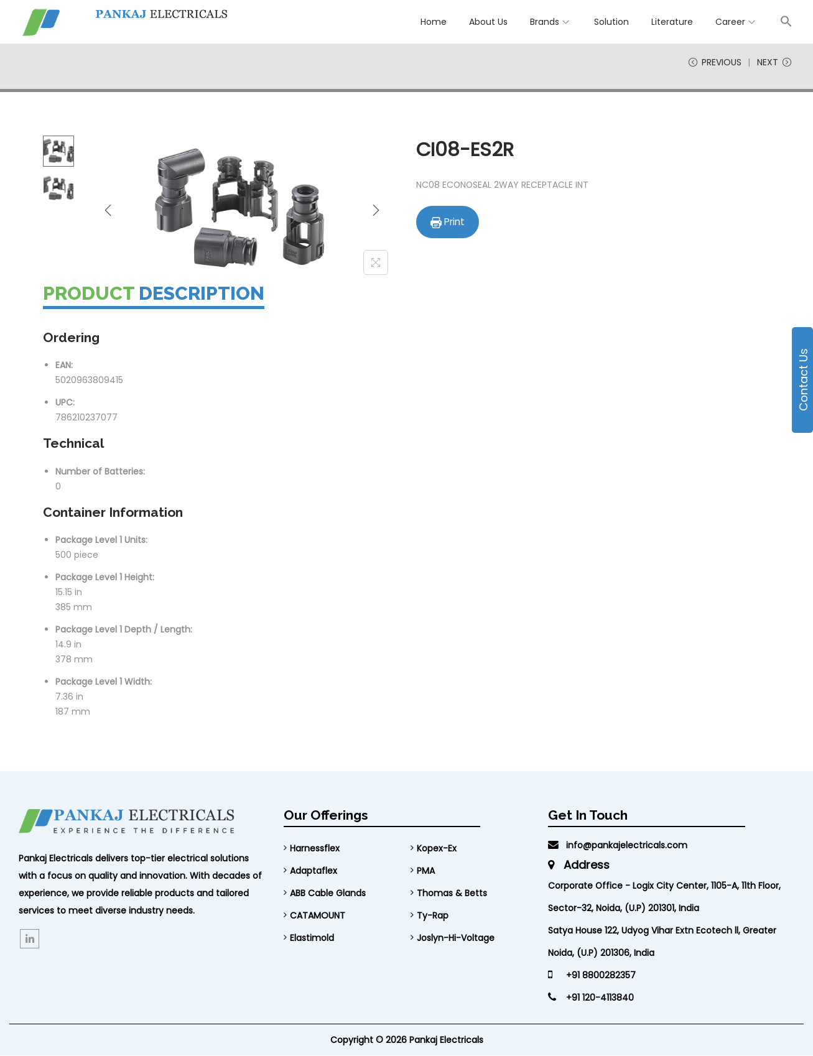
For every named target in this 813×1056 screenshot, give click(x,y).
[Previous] (108, 210)
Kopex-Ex (437, 849)
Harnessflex (315, 849)
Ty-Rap (432, 916)
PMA (426, 871)
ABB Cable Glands (328, 893)
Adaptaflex (313, 871)
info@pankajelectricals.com (617, 846)
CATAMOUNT (317, 916)
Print (447, 222)
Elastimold (312, 938)
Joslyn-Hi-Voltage (456, 938)
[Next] (375, 210)
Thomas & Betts (452, 893)
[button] (786, 21)
